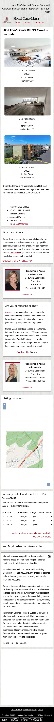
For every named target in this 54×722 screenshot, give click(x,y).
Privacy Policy (16, 710)
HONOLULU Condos (19, 224)
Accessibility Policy (30, 710)
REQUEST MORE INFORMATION (17, 261)
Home (17, 22)
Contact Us (39, 22)
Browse (27, 22)
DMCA (40, 710)
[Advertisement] (27, 677)
